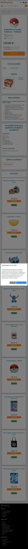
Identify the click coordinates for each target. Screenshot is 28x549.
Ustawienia (12, 282)
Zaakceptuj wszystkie (21, 282)
